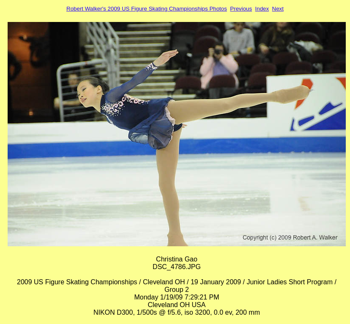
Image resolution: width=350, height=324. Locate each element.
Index (262, 8)
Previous (241, 8)
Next (278, 8)
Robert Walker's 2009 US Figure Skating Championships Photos (146, 8)
